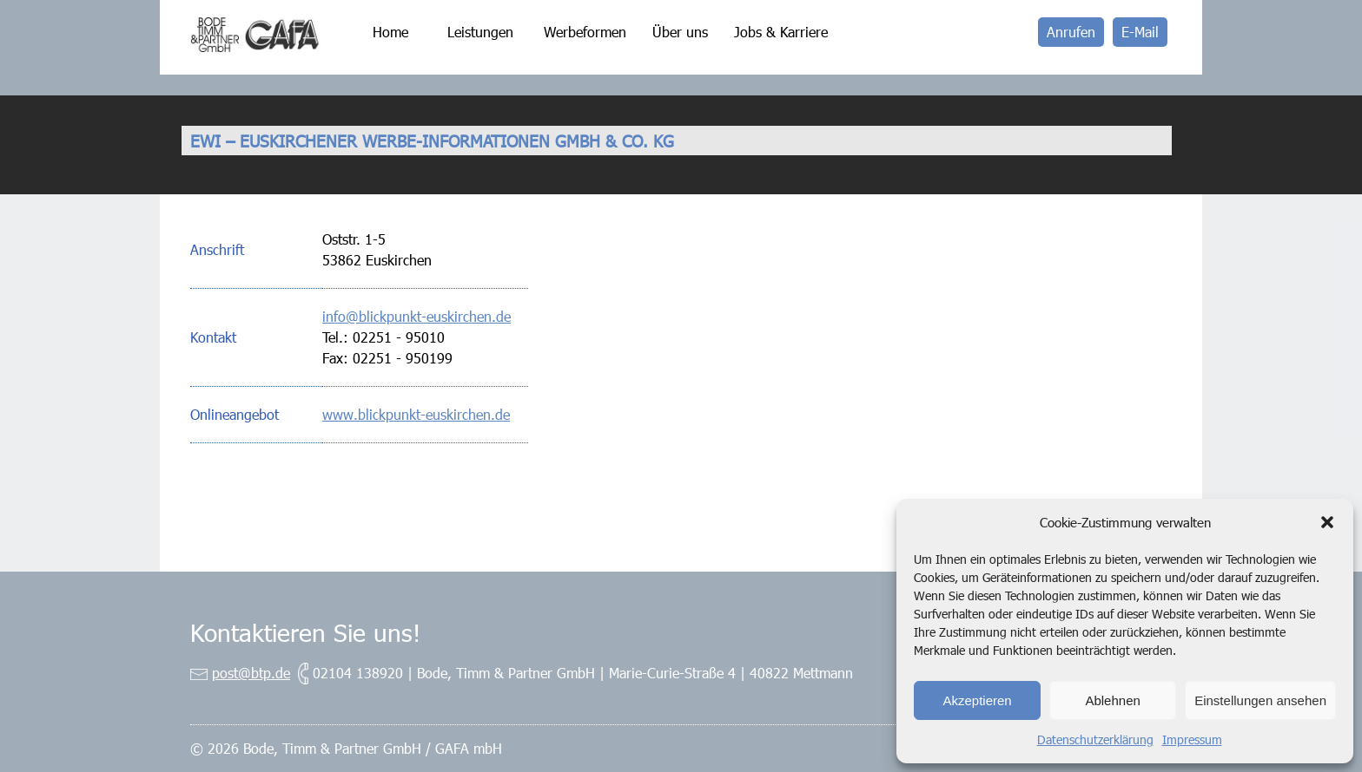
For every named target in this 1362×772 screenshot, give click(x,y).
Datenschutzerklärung (1095, 739)
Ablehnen (1112, 700)
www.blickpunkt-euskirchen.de (416, 414)
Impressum (1192, 739)
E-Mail (1140, 32)
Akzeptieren (976, 700)
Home (390, 32)
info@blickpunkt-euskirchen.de (416, 316)
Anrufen (1071, 32)
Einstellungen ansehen (1260, 700)
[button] (1327, 522)
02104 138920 (358, 673)
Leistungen (480, 32)
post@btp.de (251, 673)
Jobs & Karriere (781, 32)
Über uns (680, 32)
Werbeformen (585, 32)
